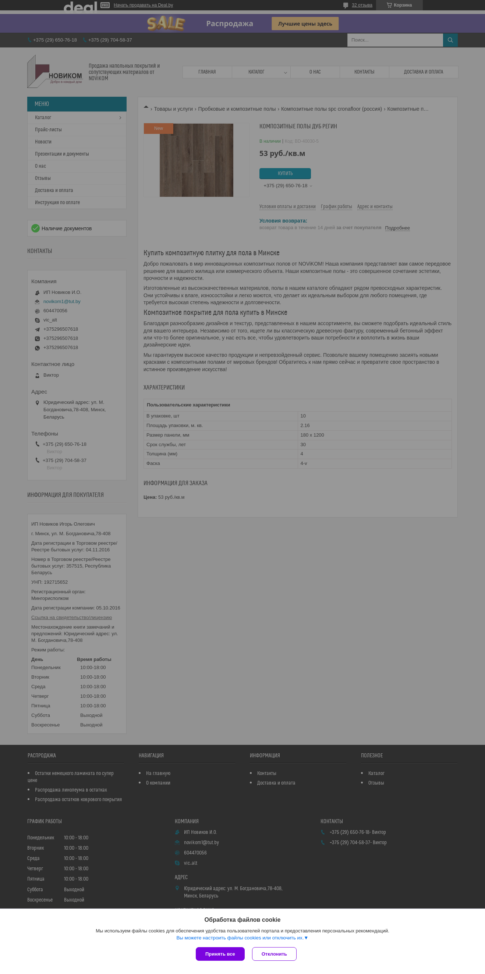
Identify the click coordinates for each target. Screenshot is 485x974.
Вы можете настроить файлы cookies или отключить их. (240, 938)
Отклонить (274, 954)
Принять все (220, 954)
